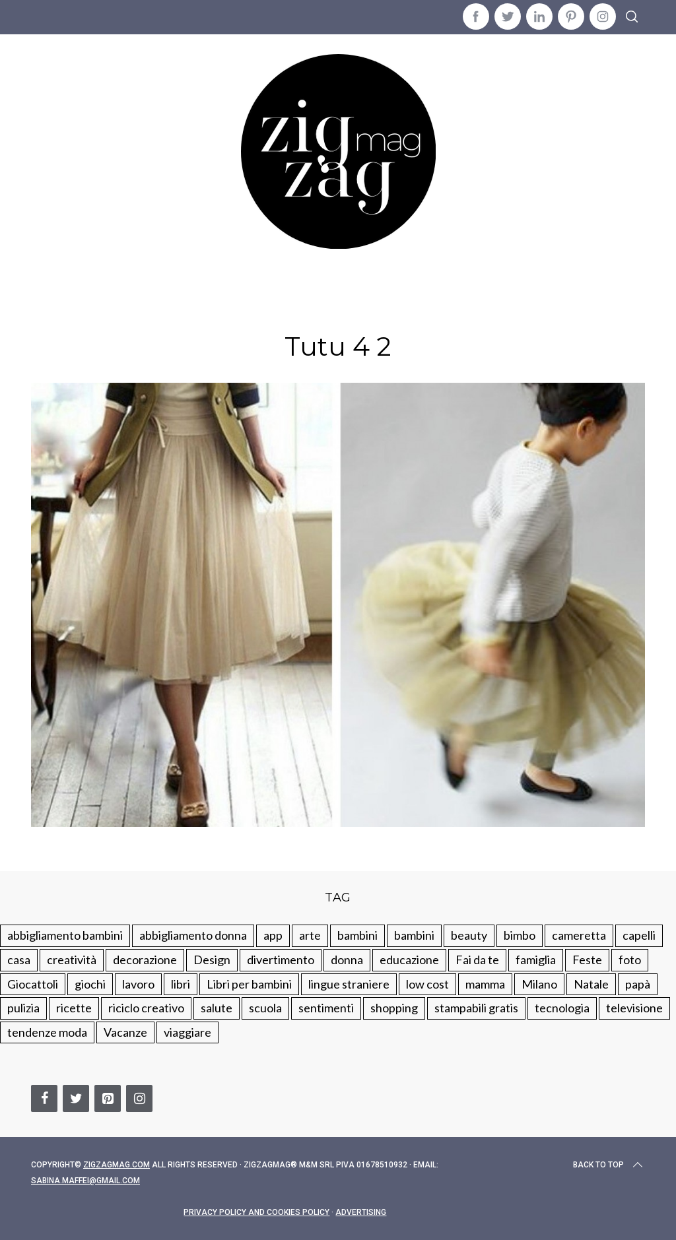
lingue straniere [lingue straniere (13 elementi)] (348, 984)
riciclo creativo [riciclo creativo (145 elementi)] (146, 1007)
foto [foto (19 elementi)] (630, 959)
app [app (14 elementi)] (273, 935)
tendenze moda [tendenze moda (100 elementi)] (47, 1032)
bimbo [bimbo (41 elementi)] (519, 935)
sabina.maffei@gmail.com (85, 1180)
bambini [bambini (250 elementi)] (357, 935)
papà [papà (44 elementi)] (637, 984)
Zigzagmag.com (116, 1164)
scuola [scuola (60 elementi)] (265, 1007)
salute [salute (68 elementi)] (216, 1007)
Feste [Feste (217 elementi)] (587, 959)
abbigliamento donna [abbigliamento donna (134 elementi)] (193, 935)
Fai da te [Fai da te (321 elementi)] (477, 959)
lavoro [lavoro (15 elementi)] (138, 984)
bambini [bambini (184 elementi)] (414, 935)
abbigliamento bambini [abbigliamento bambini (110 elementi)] (65, 935)
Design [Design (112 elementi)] (211, 959)
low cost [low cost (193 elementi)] (427, 984)
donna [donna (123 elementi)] (347, 959)
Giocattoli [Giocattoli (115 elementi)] (32, 984)
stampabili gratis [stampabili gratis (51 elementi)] (476, 1007)
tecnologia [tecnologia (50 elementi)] (562, 1007)
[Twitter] (76, 1098)
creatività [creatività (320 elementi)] (71, 959)
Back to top (609, 1165)
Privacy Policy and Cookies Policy (256, 1212)
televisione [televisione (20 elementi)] (634, 1007)
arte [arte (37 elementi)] (310, 935)
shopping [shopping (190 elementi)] (394, 1007)
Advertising (360, 1212)
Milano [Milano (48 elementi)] (539, 984)
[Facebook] (44, 1098)
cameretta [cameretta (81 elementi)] (579, 935)
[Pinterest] (107, 1098)
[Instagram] (139, 1098)
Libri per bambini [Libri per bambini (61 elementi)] (249, 984)
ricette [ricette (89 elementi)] (74, 1007)
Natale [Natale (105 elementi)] (591, 984)
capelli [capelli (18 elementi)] (639, 935)
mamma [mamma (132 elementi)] (485, 984)
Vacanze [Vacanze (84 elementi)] (125, 1032)
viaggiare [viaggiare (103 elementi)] (187, 1032)
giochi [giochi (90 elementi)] (90, 984)
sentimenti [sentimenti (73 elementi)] (326, 1007)
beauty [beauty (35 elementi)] (469, 935)
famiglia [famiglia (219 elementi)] (536, 959)
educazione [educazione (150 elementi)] (409, 959)
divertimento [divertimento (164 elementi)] (280, 959)
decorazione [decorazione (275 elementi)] (145, 959)
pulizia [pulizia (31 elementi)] (23, 1007)
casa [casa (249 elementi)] (18, 959)
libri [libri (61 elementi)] (180, 984)
